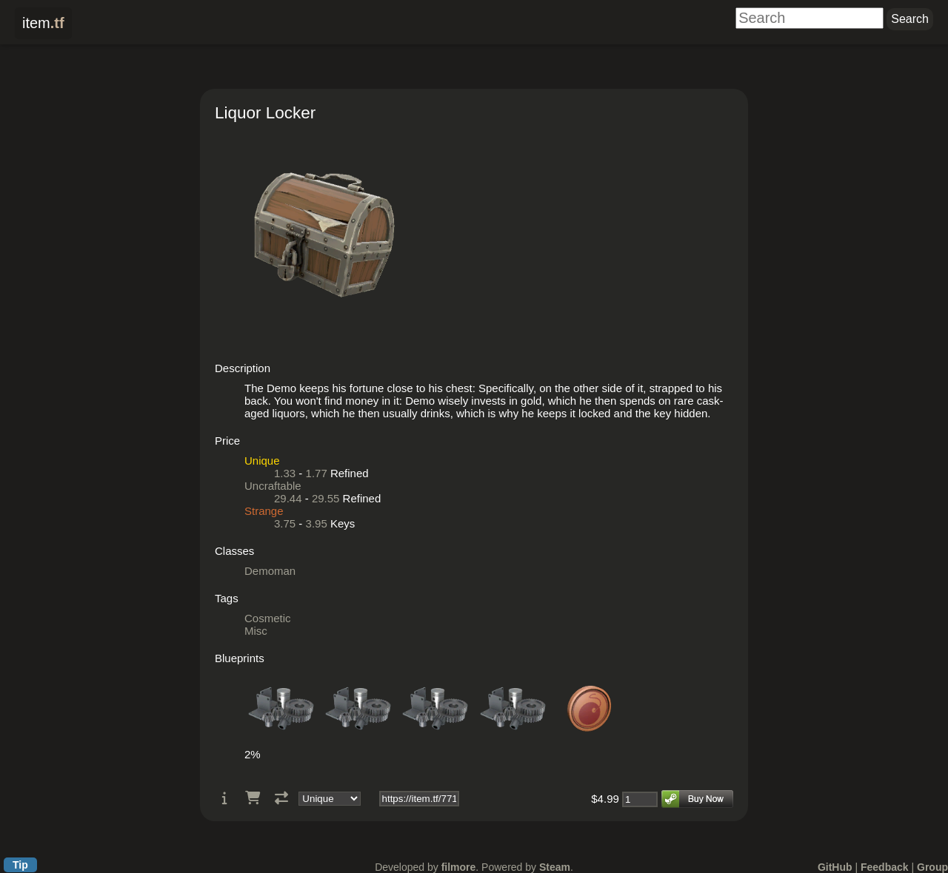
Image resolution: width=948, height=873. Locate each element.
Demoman (270, 570)
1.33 (285, 473)
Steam (554, 867)
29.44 (288, 498)
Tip (20, 865)
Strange (264, 511)
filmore (458, 867)
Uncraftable (272, 485)
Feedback (885, 867)
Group (932, 867)
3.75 (285, 523)
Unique (262, 460)
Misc (255, 630)
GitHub (835, 867)
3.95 (316, 523)
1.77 (316, 473)
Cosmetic (267, 618)
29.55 (326, 498)
